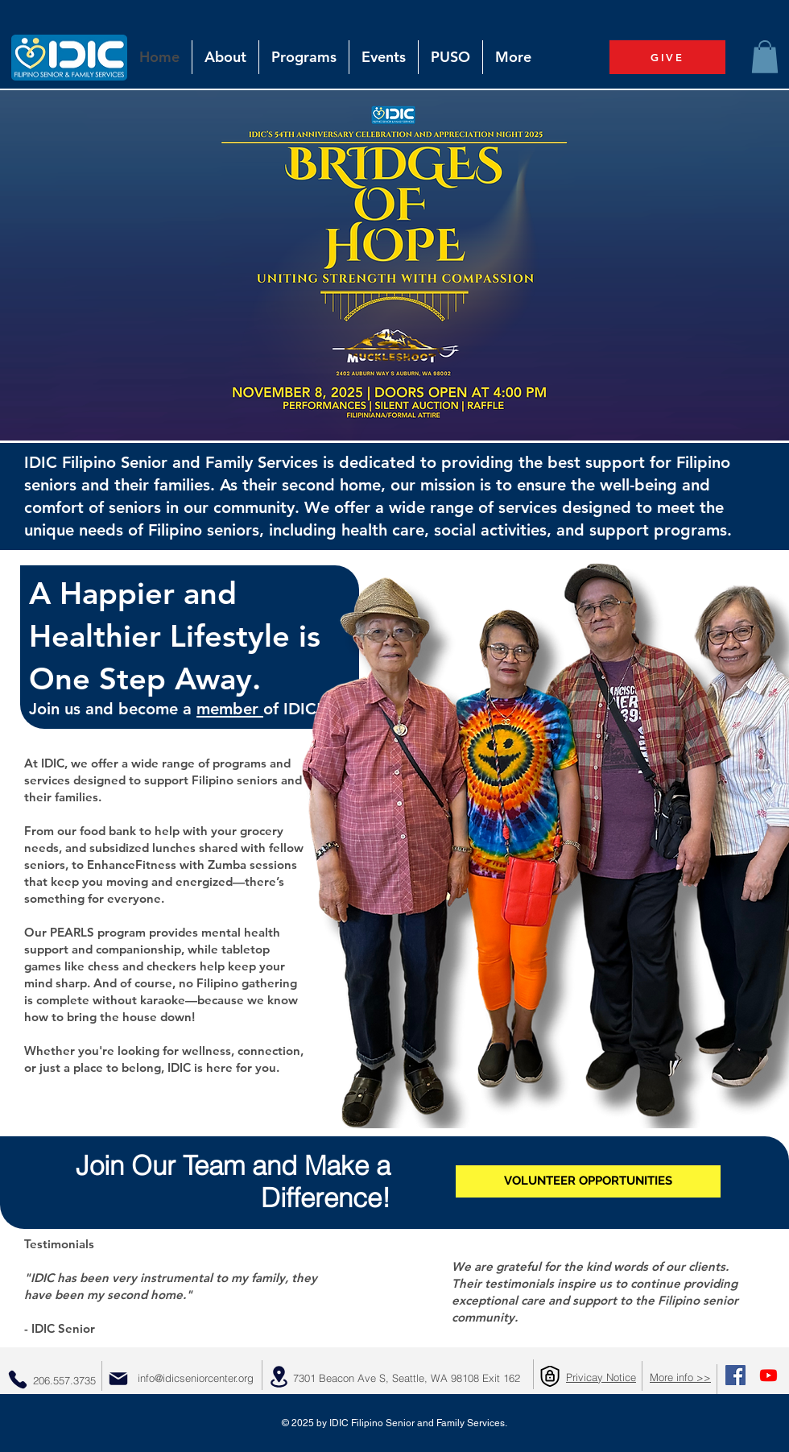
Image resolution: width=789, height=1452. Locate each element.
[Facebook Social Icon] (735, 1375)
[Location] (278, 1376)
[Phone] (17, 1379)
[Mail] (118, 1378)
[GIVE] (667, 57)
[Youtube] (768, 1375)
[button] (765, 56)
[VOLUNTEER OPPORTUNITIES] (588, 1181)
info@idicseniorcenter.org (196, 1377)
